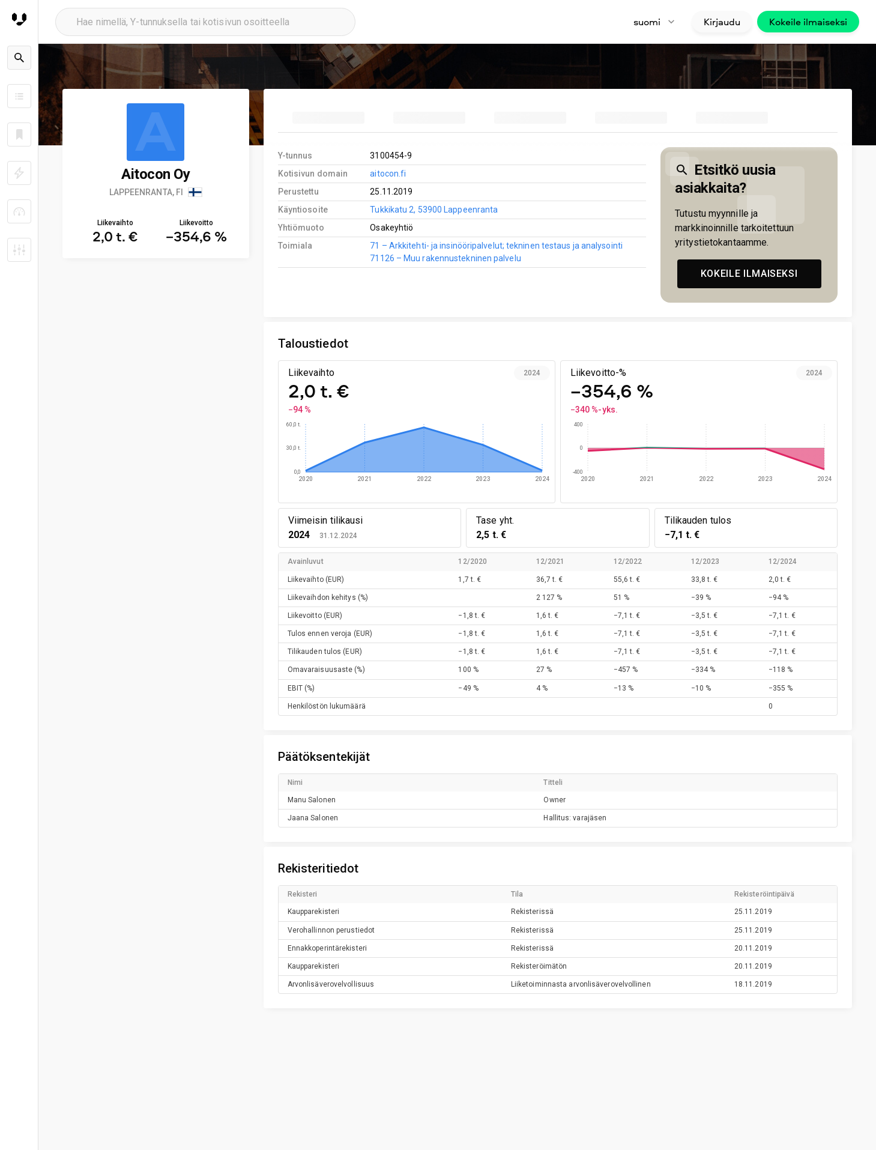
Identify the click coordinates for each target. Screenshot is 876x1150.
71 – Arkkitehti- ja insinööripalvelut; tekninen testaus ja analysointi (496, 245)
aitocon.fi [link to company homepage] (388, 173)
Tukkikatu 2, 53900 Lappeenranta (434, 209)
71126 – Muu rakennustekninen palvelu (445, 258)
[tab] (328, 117)
